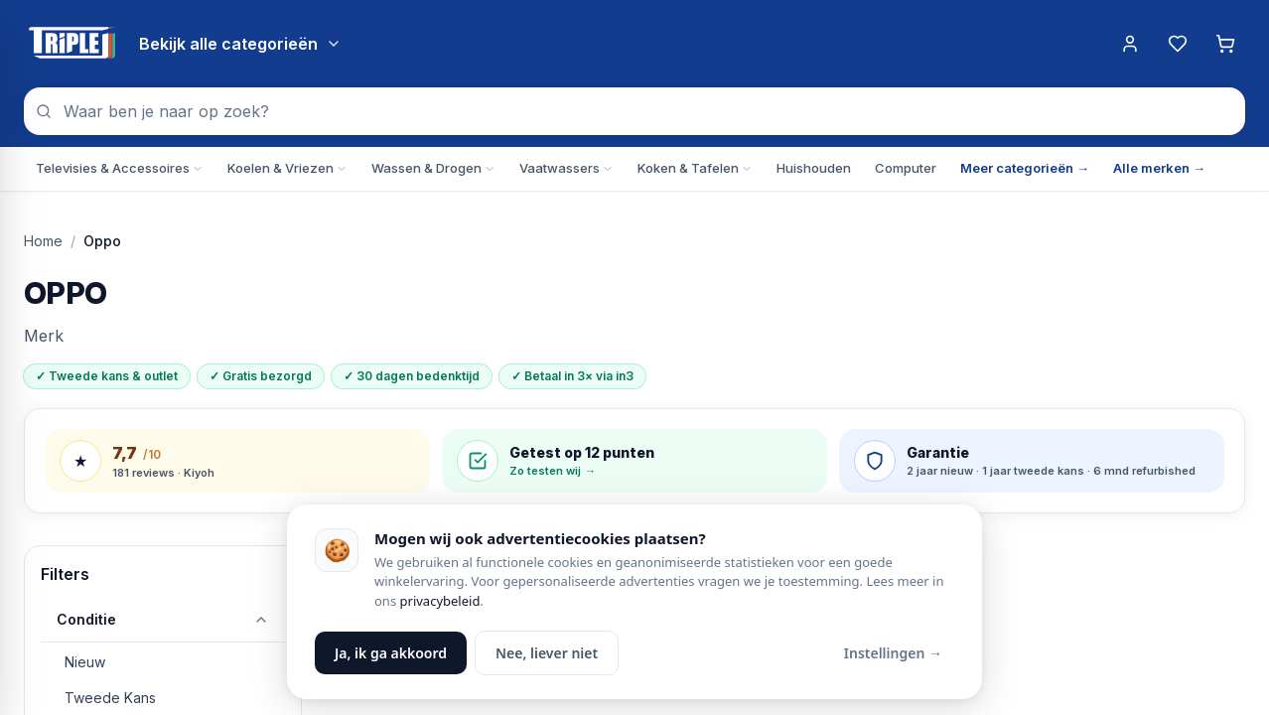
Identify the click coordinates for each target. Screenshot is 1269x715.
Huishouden (813, 168)
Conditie (163, 619)
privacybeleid (440, 601)
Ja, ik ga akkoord (391, 653)
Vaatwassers (566, 168)
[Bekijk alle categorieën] (240, 44)
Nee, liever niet (546, 653)
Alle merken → (1159, 168)
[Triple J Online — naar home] (71, 43)
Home (43, 240)
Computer (905, 168)
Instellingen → (893, 653)
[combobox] (634, 111)
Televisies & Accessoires (120, 168)
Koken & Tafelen (695, 168)
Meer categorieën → (1024, 168)
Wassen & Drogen (433, 168)
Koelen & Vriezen (287, 168)
